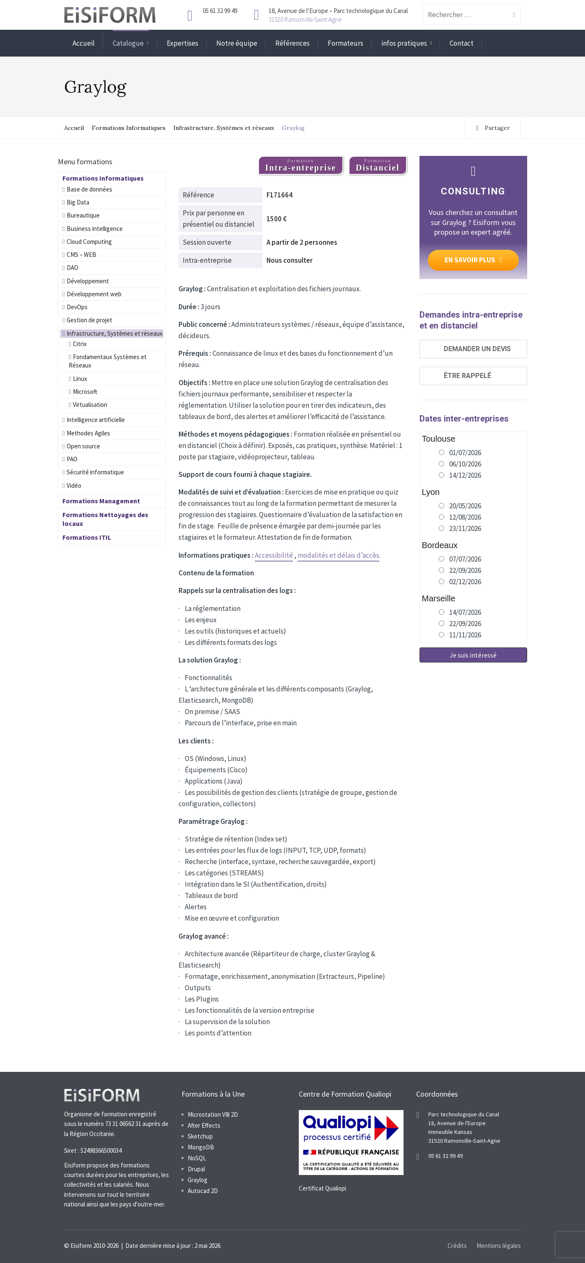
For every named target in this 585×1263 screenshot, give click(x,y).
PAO (72, 459)
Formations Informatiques (129, 128)
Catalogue (128, 43)
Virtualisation (90, 405)
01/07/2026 (465, 452)
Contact (462, 43)
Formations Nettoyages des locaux (105, 519)
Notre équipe (236, 43)
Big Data (78, 202)
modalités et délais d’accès (338, 555)
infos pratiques (404, 43)
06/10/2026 (465, 463)
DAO (72, 268)
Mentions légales (498, 1246)
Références (292, 43)
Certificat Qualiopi (322, 1188)
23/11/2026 (465, 528)
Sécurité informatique (95, 472)
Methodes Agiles (88, 433)
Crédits (457, 1246)
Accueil (83, 43)
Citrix (80, 344)
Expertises (182, 43)
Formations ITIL (86, 537)
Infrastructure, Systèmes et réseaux (223, 128)
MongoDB (201, 1147)
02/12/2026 (465, 581)
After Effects (204, 1125)
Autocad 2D (203, 1191)
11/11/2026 (465, 634)
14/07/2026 (465, 612)
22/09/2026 (465, 570)
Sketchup (200, 1136)
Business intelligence (95, 229)
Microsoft (85, 392)
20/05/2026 (465, 505)
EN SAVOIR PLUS (473, 259)
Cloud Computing (89, 242)
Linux (80, 379)
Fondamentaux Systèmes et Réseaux (108, 361)
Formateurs (345, 43)
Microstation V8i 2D (213, 1114)
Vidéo (74, 485)
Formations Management (101, 501)
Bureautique (83, 215)
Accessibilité (274, 555)
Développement (88, 281)
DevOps (77, 307)
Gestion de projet (89, 320)
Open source (83, 446)
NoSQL (197, 1158)
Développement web (94, 294)
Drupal (196, 1169)
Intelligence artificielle (96, 420)
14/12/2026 (465, 475)
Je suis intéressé (473, 655)
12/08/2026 (465, 517)
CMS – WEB (81, 255)
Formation (300, 165)
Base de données (89, 189)
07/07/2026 (465, 559)
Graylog (197, 1180)
